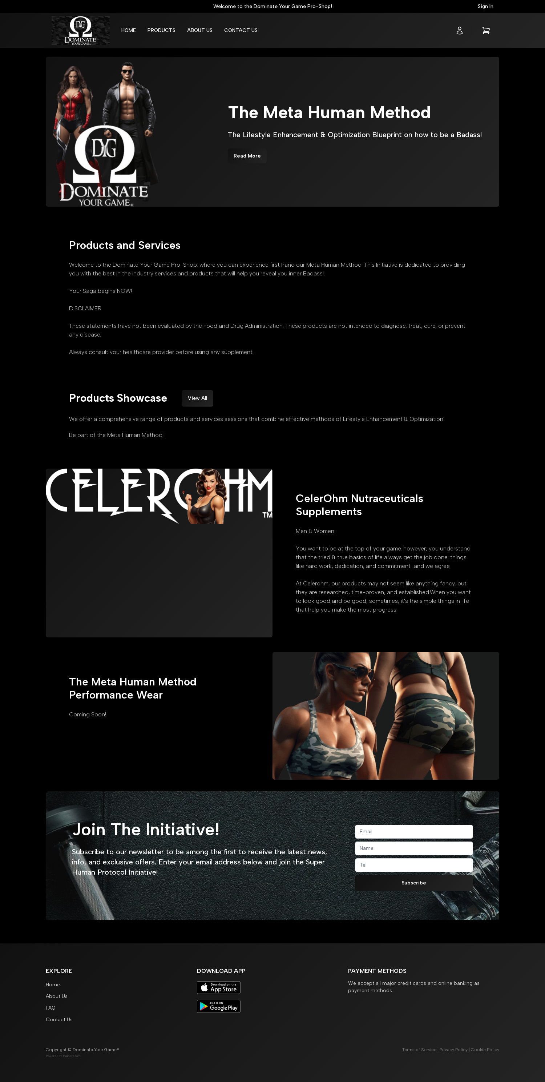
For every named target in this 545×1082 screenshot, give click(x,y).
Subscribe (413, 883)
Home (128, 30)
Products (161, 30)
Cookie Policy (485, 1049)
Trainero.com (71, 1056)
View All (197, 398)
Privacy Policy (454, 1049)
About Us (200, 30)
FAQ (51, 1008)
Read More (247, 156)
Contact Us (241, 30)
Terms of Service (419, 1049)
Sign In (485, 6)
